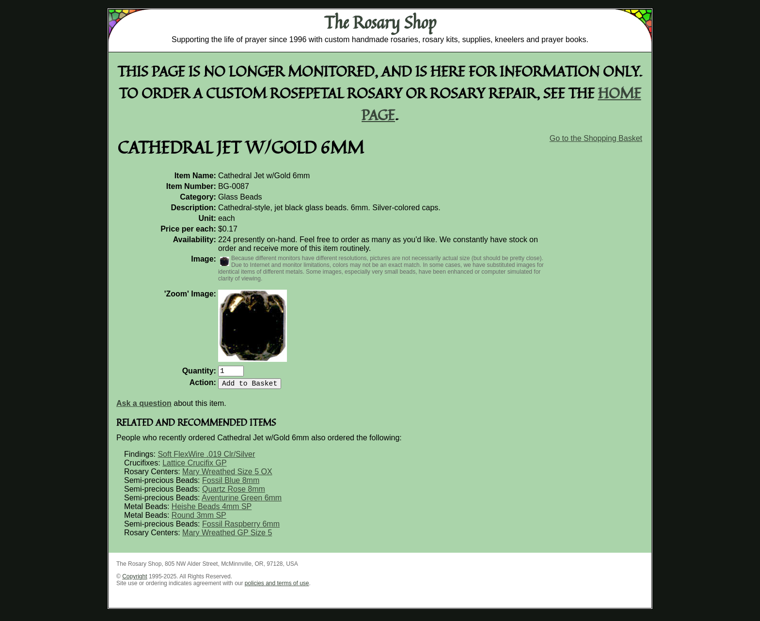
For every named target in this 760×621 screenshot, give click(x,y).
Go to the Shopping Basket (596, 138)
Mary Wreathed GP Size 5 (227, 536)
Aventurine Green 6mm (242, 501)
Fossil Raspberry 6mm (241, 528)
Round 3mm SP (199, 519)
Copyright (134, 580)
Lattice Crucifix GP (194, 467)
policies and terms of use (277, 587)
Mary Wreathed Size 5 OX (227, 475)
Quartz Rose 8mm (233, 493)
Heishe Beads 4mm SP (212, 510)
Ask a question (144, 407)
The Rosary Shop (380, 22)
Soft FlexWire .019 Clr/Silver (206, 458)
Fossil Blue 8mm (230, 484)
